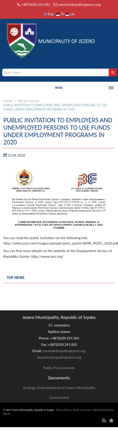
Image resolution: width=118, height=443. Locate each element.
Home (7, 101)
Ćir (61, 14)
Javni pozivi (31, 101)
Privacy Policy (63, 410)
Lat (70, 14)
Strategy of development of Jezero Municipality (59, 387)
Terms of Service (82, 410)
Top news (15, 277)
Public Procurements (59, 368)
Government (59, 397)
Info (20, 101)
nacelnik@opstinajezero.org (79, 4)
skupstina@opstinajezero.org (59, 357)
